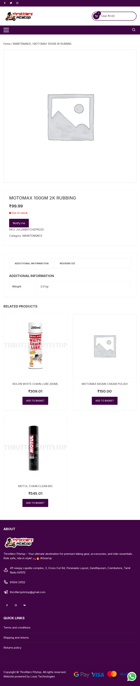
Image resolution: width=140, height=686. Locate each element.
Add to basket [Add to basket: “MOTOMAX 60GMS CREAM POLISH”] (104, 400)
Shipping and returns (16, 637)
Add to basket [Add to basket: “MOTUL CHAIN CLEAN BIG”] (35, 502)
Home (7, 43)
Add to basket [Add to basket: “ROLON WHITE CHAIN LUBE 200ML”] (35, 400)
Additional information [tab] (32, 263)
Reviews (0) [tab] (67, 263)
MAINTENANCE (22, 43)
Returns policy (12, 647)
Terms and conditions (16, 627)
